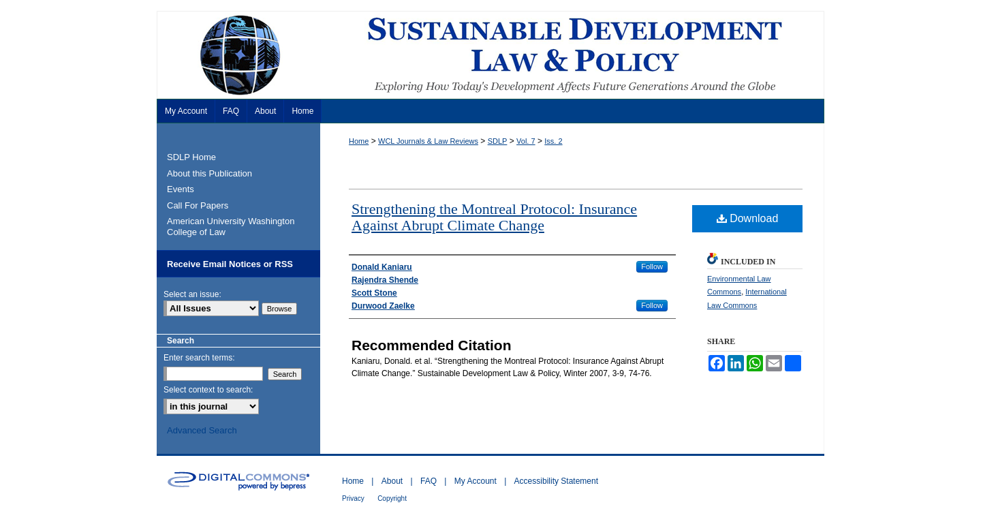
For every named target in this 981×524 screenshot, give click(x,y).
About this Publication (209, 173)
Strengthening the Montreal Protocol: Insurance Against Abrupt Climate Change (494, 217)
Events (180, 189)
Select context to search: (208, 390)
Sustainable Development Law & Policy (490, 55)
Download (748, 218)
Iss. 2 (553, 141)
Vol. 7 (525, 141)
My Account (475, 481)
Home (359, 141)
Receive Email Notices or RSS (230, 264)
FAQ (428, 481)
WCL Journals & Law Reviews (428, 141)
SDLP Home (191, 157)
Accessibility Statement (556, 481)
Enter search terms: (199, 358)
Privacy (353, 498)
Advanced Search (202, 430)
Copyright (392, 498)
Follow (652, 266)
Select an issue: (192, 294)
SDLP (498, 141)
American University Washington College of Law (230, 226)
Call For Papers (197, 205)
